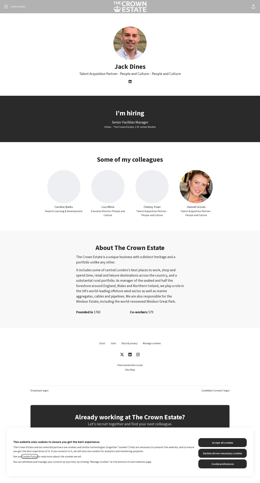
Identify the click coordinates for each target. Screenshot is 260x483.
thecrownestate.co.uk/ (130, 365)
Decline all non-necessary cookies (222, 453)
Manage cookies (152, 343)
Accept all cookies (222, 442)
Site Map (130, 369)
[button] (253, 6)
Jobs (113, 343)
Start (102, 343)
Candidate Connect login (215, 390)
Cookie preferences (222, 464)
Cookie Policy (29, 456)
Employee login (39, 390)
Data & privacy (129, 343)
